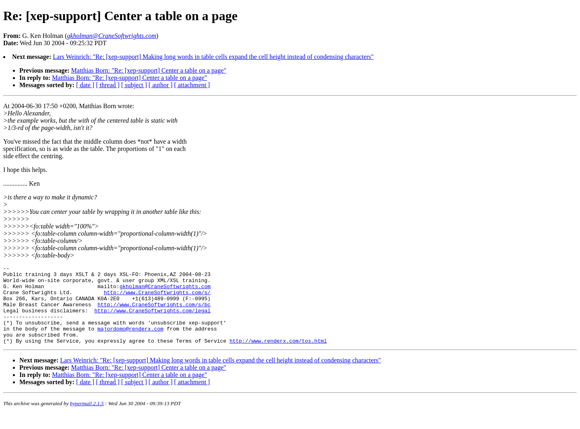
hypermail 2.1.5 (87, 419)
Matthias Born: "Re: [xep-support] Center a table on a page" (148, 70)
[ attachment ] (192, 85)
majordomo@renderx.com (130, 341)
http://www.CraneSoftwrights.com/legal (152, 320)
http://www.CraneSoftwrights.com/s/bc (154, 312)
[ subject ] (134, 85)
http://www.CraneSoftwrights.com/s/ (157, 298)
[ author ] (161, 85)
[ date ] (85, 85)
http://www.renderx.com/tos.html (278, 356)
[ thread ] (108, 85)
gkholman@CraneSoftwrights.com (165, 291)
